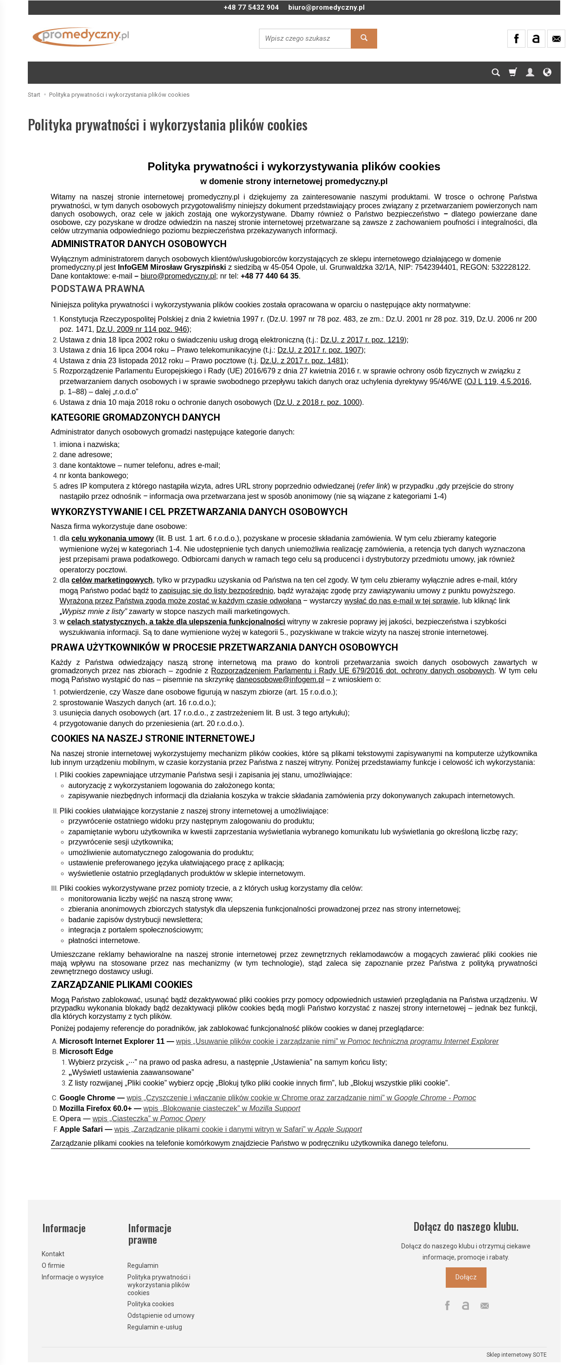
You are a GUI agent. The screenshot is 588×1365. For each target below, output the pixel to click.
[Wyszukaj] (364, 39)
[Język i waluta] (547, 73)
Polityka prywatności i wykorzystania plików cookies (158, 1283)
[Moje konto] (530, 73)
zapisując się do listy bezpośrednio (216, 591)
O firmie (53, 1263)
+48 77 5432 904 (251, 7)
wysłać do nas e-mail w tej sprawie (401, 601)
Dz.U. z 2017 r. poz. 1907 (319, 350)
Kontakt (53, 1252)
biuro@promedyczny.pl (326, 7)
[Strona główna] (80, 37)
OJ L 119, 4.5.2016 (498, 381)
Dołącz (466, 1277)
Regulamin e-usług (154, 1325)
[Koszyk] (513, 73)
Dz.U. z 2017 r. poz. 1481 (302, 361)
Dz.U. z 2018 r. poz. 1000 (318, 402)
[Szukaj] (496, 73)
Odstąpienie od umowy (161, 1313)
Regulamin (142, 1263)
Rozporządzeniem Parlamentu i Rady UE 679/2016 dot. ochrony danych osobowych (352, 671)
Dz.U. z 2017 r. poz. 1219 (362, 340)
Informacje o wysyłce (73, 1274)
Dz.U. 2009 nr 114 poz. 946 (141, 329)
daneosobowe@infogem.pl (280, 679)
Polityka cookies (150, 1302)
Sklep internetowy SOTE (517, 1353)
